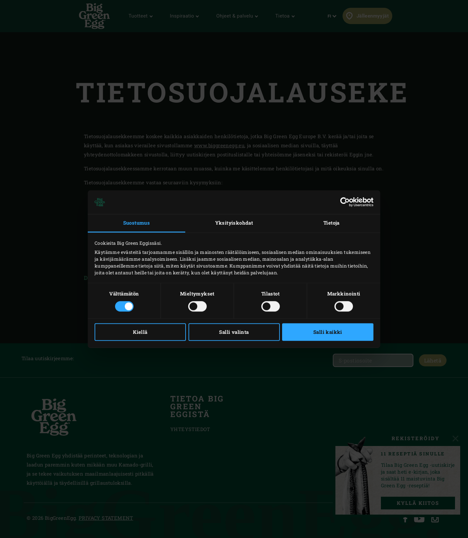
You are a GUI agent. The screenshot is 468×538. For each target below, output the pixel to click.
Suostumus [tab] (136, 223)
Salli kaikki (327, 332)
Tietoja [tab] (331, 223)
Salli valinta (234, 332)
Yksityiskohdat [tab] (234, 223)
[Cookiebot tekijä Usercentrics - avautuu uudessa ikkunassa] (345, 202)
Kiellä (140, 332)
